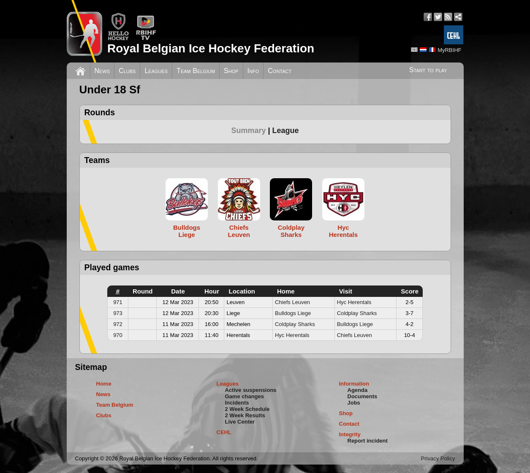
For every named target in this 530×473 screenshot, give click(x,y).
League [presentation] (285, 130)
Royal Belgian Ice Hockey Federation (210, 48)
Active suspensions (251, 390)
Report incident (368, 441)
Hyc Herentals (354, 302)
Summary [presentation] (248, 130)
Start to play (428, 69)
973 (117, 313)
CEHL (224, 432)
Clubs (127, 70)
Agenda (358, 390)
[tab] (251, 130)
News (102, 70)
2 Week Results (245, 415)
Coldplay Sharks (357, 313)
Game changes (244, 396)
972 (117, 324)
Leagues (156, 70)
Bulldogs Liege (293, 313)
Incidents (237, 403)
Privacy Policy (438, 458)
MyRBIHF (449, 50)
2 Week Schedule (247, 409)
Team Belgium (196, 70)
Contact (279, 70)
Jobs (354, 403)
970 (117, 335)
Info (253, 70)
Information (354, 384)
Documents (363, 396)
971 (117, 302)
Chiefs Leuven (292, 302)
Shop (231, 70)
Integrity (350, 434)
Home (103, 384)
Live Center (240, 422)
